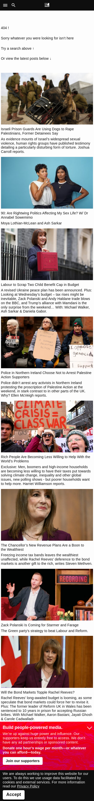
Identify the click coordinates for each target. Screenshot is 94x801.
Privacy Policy (28, 786)
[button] (7, 5)
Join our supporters (23, 761)
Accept (13, 794)
